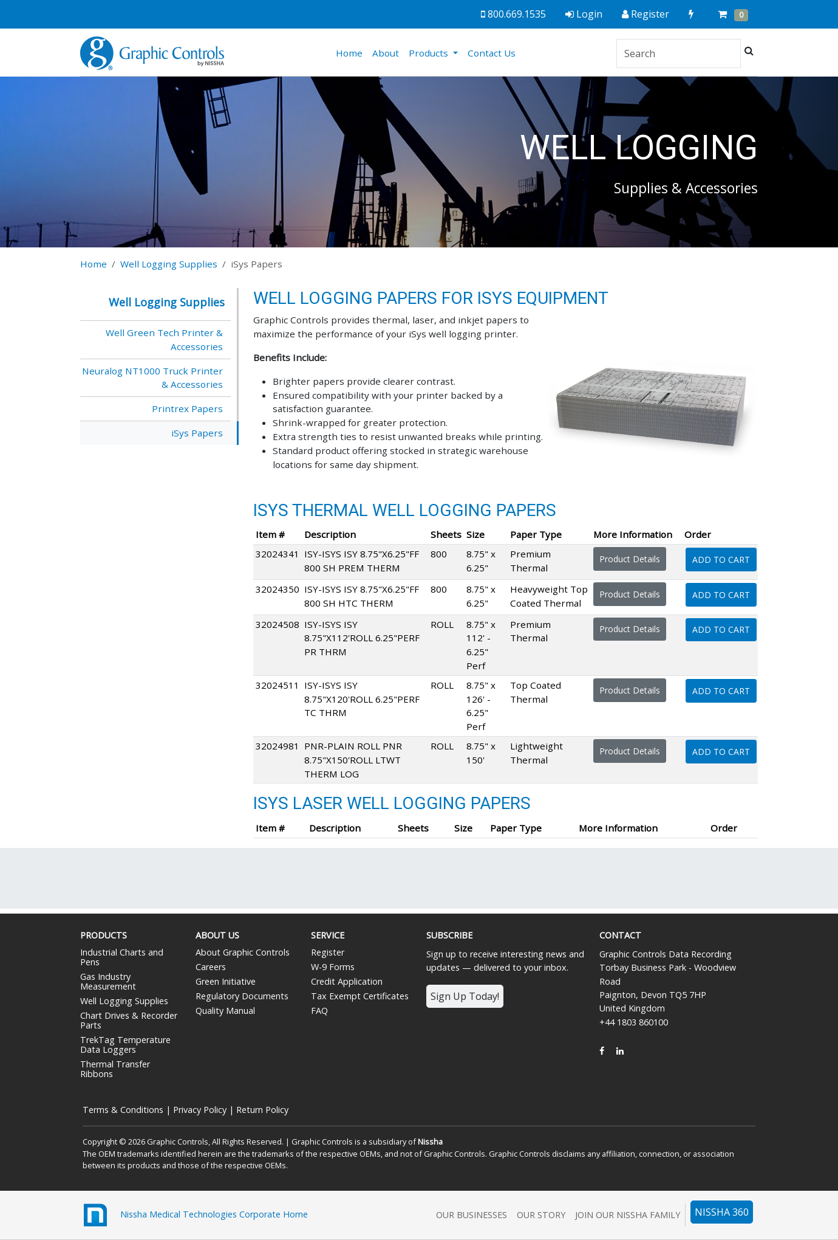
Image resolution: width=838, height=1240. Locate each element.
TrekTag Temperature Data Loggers (125, 1044)
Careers (211, 967)
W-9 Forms (333, 967)
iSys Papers (197, 433)
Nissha (430, 1141)
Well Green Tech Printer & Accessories (164, 339)
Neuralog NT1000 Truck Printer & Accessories (152, 378)
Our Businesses (471, 1215)
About (385, 53)
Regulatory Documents (242, 996)
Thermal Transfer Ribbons (115, 1069)
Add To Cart (721, 559)
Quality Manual (225, 1010)
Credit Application (347, 981)
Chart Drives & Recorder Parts (128, 1020)
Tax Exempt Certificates (360, 996)
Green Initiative (226, 981)
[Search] (678, 53)
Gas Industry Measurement (108, 981)
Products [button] (430, 53)
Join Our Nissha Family (627, 1215)
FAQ (319, 1010)
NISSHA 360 (722, 1212)
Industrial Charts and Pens (121, 957)
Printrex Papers (187, 408)
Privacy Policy (200, 1109)
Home (351, 52)
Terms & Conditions (123, 1109)
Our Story (541, 1215)
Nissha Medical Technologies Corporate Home (194, 1215)
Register (327, 952)
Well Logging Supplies (168, 264)
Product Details (629, 559)
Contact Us (492, 53)
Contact (620, 935)
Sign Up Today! (465, 996)
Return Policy (262, 1109)
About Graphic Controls (243, 952)
